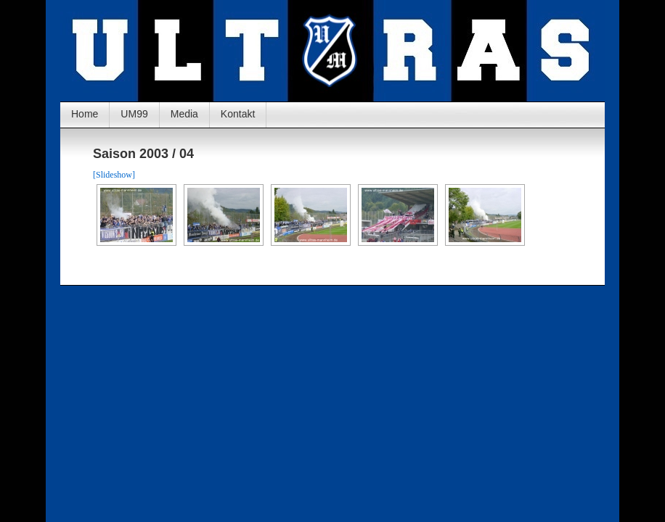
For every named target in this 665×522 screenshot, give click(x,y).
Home (84, 114)
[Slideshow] (114, 175)
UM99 (134, 114)
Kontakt (238, 114)
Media (184, 114)
